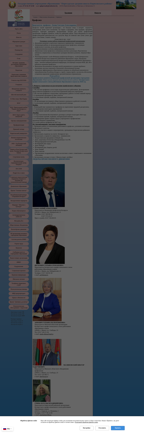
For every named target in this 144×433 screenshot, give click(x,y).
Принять (118, 428)
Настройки (86, 428)
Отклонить (102, 428)
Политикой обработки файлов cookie (86, 422)
